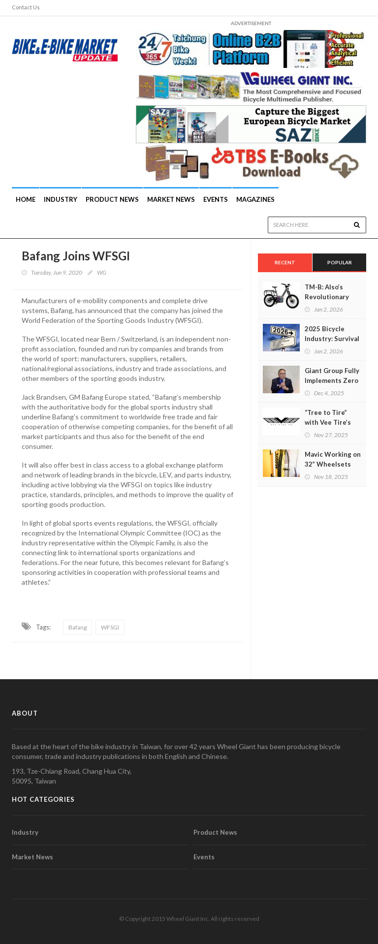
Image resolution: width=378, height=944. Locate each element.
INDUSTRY (60, 199)
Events (215, 199)
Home (25, 199)
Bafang (77, 627)
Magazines (255, 199)
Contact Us (26, 7)
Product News (112, 199)
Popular (339, 262)
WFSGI (110, 627)
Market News (171, 199)
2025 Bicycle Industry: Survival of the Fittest (332, 338)
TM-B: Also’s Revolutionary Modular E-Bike (328, 297)
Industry (25, 832)
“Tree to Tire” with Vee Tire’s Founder (328, 422)
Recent (285, 262)
